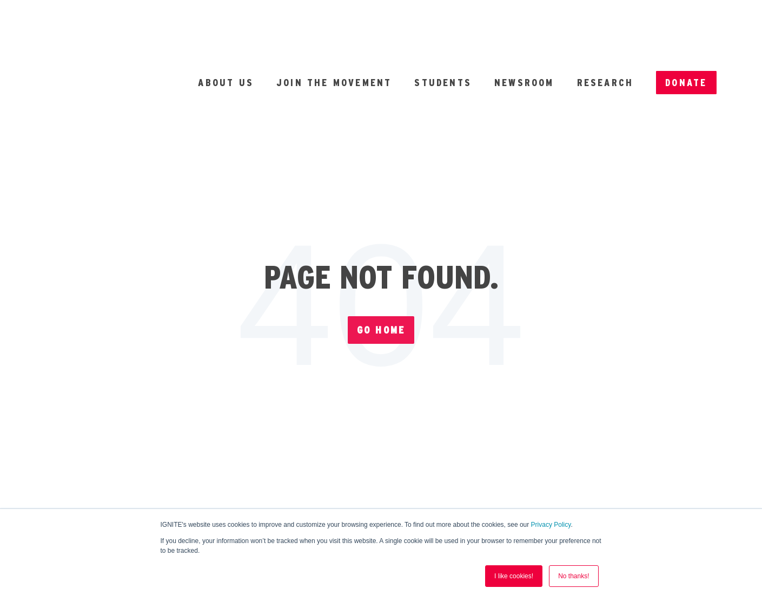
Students (443, 35)
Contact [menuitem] (535, 411)
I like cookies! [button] (513, 576)
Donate (686, 35)
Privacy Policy (551, 524)
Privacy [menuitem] (549, 388)
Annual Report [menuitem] (341, 388)
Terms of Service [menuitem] (270, 411)
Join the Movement (334, 35)
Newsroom (524, 35)
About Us (226, 35)
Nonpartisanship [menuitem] (416, 411)
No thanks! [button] (573, 576)
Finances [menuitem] (456, 388)
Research (605, 35)
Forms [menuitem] (236, 388)
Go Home (381, 236)
